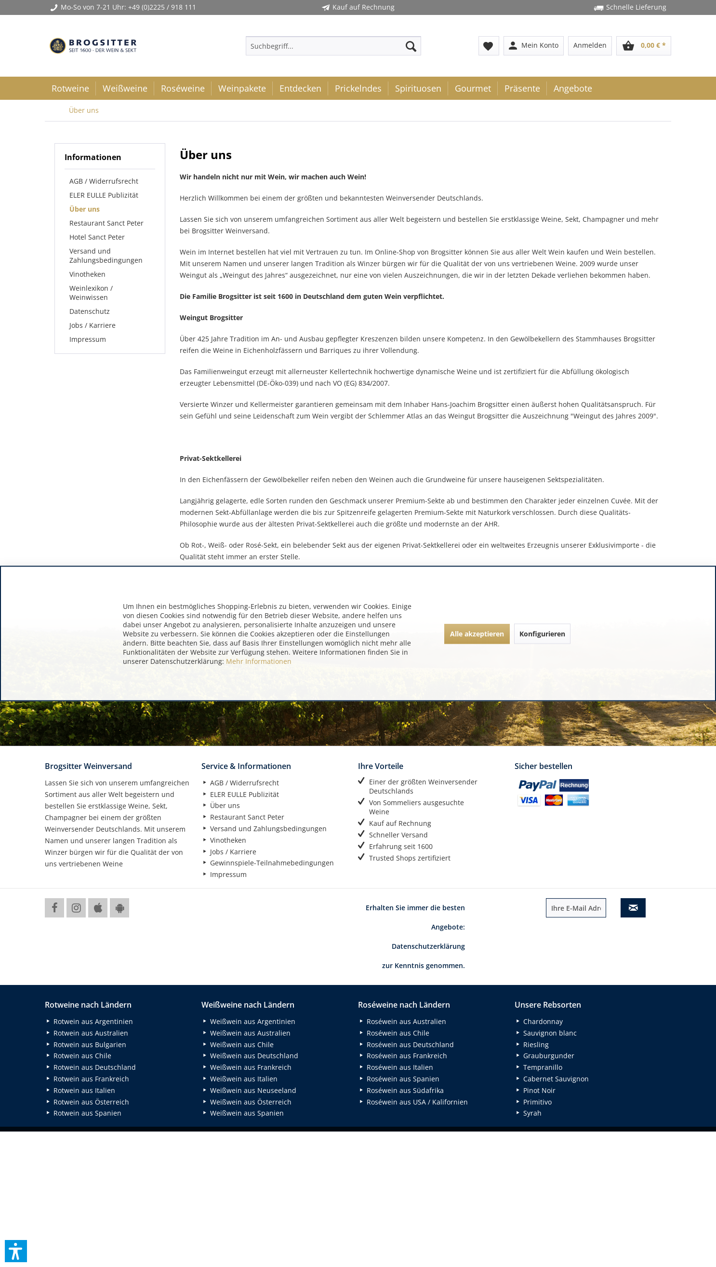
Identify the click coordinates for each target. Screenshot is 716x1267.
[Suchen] (411, 45)
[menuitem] (333, 45)
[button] (16, 1251)
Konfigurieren (542, 633)
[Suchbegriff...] (333, 45)
